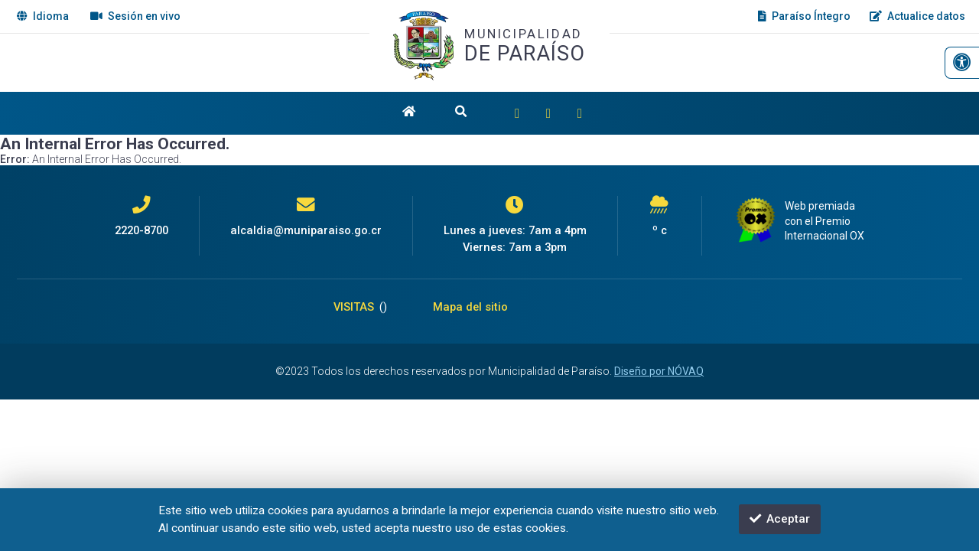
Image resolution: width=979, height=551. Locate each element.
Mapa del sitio (470, 307)
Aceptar (780, 519)
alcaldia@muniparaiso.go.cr (306, 230)
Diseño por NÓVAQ (659, 371)
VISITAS (360, 307)
